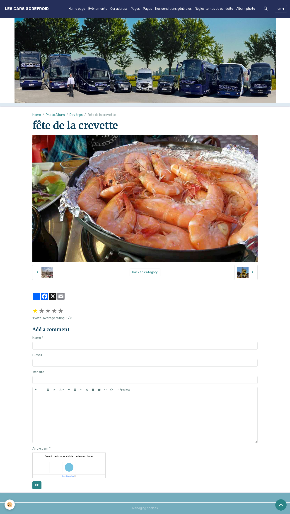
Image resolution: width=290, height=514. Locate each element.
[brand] (26, 9)
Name (36, 338)
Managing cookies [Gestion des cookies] (145, 508)
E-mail (37, 355)
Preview (123, 390)
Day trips (76, 115)
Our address (119, 9)
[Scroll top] (281, 505)
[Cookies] (10, 504)
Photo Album (55, 115)
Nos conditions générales (173, 9)
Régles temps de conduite (214, 9)
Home (36, 115)
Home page (77, 9)
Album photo (245, 9)
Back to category (145, 272)
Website (38, 372)
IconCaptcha (68, 476)
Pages (135, 9)
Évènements (97, 9)
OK (37, 485)
